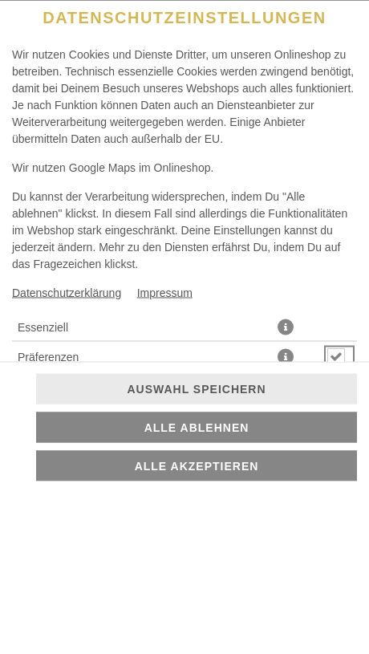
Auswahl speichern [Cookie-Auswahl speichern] (196, 389)
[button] (286, 327)
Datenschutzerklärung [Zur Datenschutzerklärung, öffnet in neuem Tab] (66, 292)
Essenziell (43, 326)
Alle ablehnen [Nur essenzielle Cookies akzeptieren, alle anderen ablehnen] (196, 427)
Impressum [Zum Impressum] (165, 292)
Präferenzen (48, 356)
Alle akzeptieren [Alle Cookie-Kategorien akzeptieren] (197, 466)
